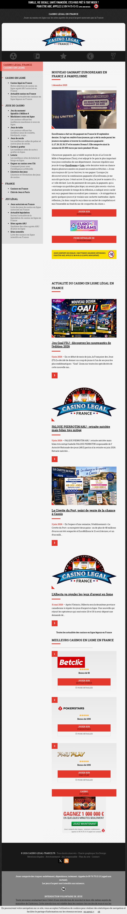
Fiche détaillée (84, 688)
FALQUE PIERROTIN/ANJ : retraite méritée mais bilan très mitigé (81, 428)
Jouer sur (84, 212)
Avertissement (53, 856)
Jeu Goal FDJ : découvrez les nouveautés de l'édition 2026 (81, 344)
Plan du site (84, 856)
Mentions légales (35, 856)
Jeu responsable (69, 856)
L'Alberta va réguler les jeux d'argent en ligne (82, 594)
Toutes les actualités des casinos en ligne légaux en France (84, 632)
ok (99, 911)
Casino (84, 792)
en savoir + (89, 911)
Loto (82, 165)
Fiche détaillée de (84, 239)
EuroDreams (71, 165)
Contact (95, 856)
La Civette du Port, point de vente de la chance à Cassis (83, 512)
